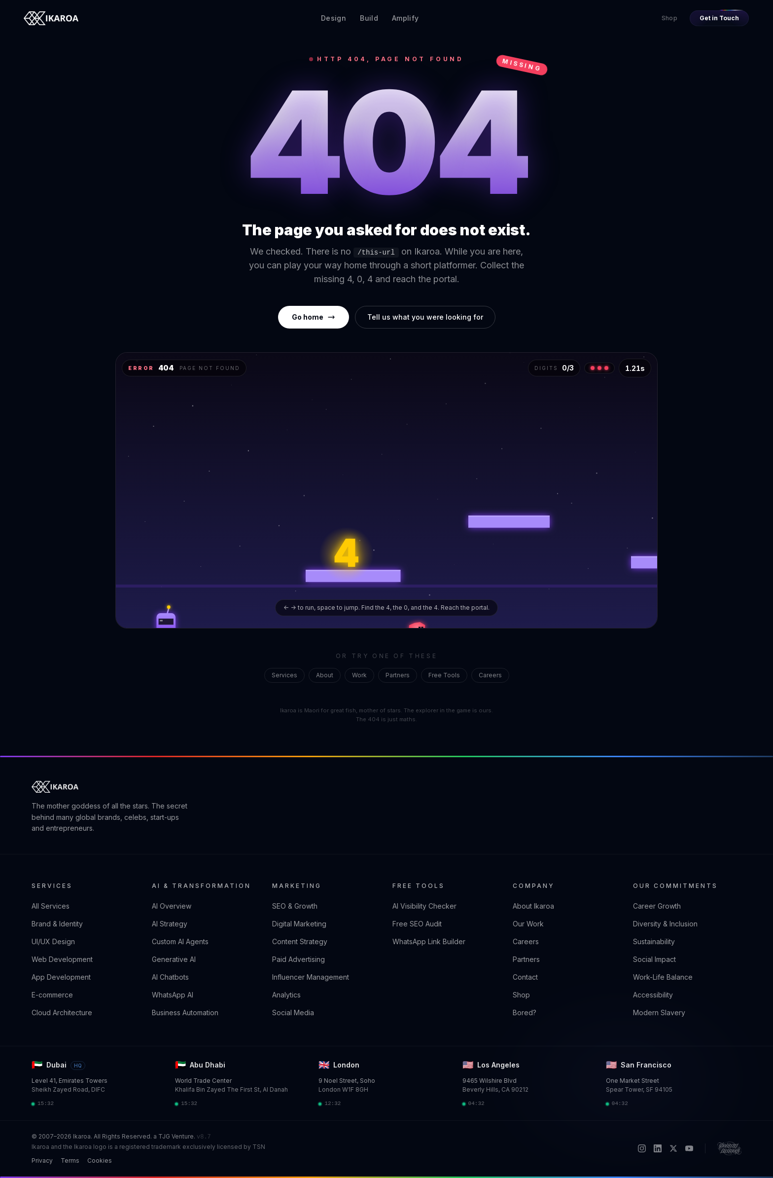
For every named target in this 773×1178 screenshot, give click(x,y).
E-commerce (52, 995)
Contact (525, 977)
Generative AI (174, 959)
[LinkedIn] (658, 1148)
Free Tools (444, 675)
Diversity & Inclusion (665, 924)
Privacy (42, 1160)
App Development (61, 977)
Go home (313, 317)
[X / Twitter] (673, 1148)
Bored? (524, 1012)
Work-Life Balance (663, 977)
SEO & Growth (294, 906)
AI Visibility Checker (424, 906)
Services (284, 675)
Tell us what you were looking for (425, 317)
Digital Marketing (299, 924)
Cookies (99, 1160)
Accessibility (653, 995)
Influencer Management (310, 977)
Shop (669, 18)
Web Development (62, 959)
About (324, 675)
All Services (51, 906)
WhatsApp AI (172, 995)
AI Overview (171, 906)
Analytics (286, 995)
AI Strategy (169, 924)
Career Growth (657, 906)
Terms (70, 1160)
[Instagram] (642, 1148)
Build (369, 18)
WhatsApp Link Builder (428, 941)
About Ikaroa (533, 906)
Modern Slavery (659, 1012)
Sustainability (654, 941)
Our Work (528, 924)
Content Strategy (299, 941)
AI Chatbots (170, 977)
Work (359, 675)
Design (333, 18)
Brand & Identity (57, 924)
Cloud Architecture (62, 1012)
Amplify (405, 18)
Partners (398, 675)
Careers (490, 675)
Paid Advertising (298, 959)
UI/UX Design (53, 941)
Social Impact (654, 959)
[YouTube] (689, 1148)
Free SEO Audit (417, 924)
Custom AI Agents (180, 941)
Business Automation (185, 1012)
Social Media (293, 1012)
